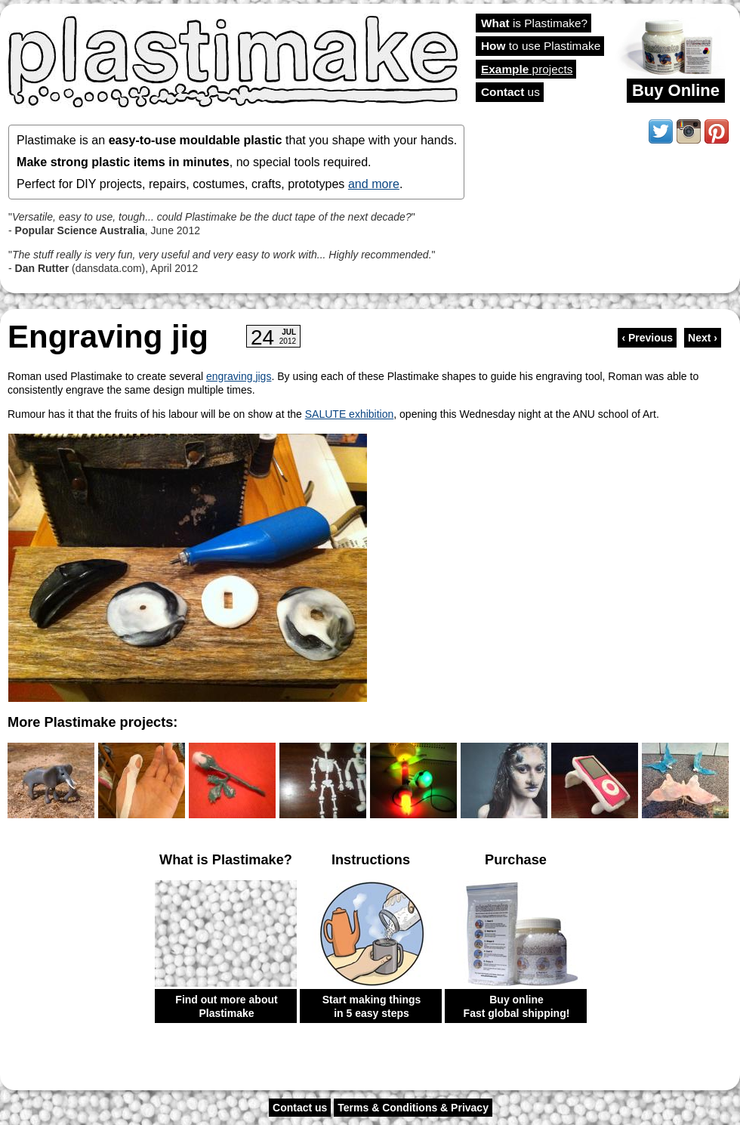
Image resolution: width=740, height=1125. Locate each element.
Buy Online (676, 90)
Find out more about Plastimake (226, 1006)
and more (373, 183)
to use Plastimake (540, 45)
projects (526, 69)
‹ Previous (647, 338)
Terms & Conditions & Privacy (413, 1108)
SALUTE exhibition (349, 414)
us (510, 91)
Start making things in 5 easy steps (371, 1006)
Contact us (300, 1108)
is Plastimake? (534, 23)
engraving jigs (238, 376)
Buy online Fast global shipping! (517, 1006)
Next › (702, 338)
